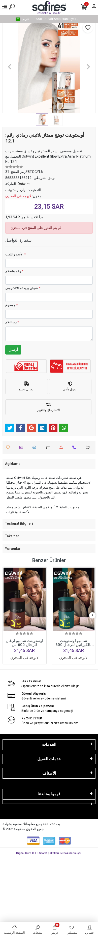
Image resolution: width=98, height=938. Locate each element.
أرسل (13, 349)
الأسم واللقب (15, 254)
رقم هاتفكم (14, 271)
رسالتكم (12, 322)
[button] (9, 66)
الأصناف (49, 773)
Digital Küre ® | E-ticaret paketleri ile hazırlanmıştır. (49, 853)
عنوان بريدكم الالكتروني (22, 288)
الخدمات (49, 744)
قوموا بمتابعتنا (49, 794)
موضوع (11, 305)
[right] (92, 615)
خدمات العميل (49, 758)
